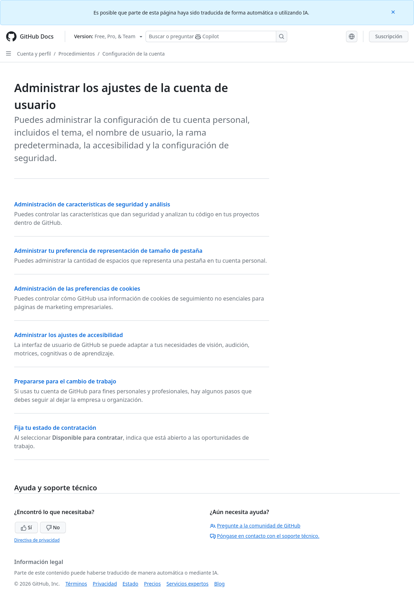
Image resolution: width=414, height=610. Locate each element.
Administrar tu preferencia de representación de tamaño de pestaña (108, 251)
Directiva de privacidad (36, 540)
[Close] (393, 11)
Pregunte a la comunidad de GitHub (255, 525)
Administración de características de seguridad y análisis (92, 204)
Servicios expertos (187, 583)
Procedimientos (76, 53)
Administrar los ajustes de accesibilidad (68, 335)
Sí (26, 527)
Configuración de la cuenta (133, 53)
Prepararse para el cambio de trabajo (65, 381)
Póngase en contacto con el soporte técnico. (264, 535)
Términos (76, 583)
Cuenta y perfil (34, 53)
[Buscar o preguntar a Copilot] (216, 36)
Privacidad (105, 583)
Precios (152, 583)
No (53, 527)
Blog (219, 583)
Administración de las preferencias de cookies (77, 288)
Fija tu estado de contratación (55, 428)
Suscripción (388, 36)
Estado (130, 583)
